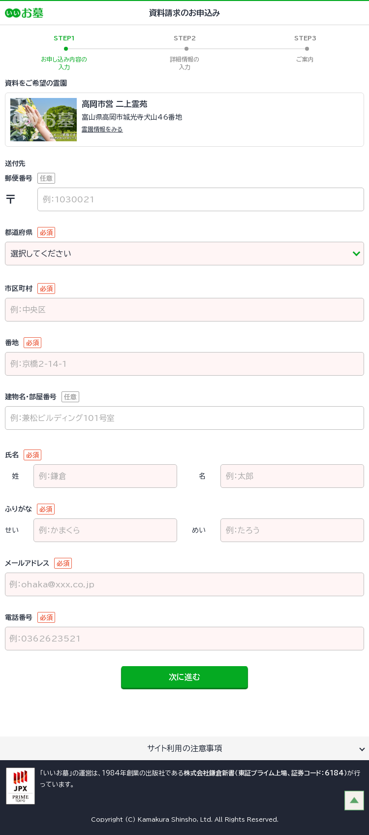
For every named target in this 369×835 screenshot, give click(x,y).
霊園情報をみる (102, 129)
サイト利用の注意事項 (184, 748)
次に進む (184, 677)
